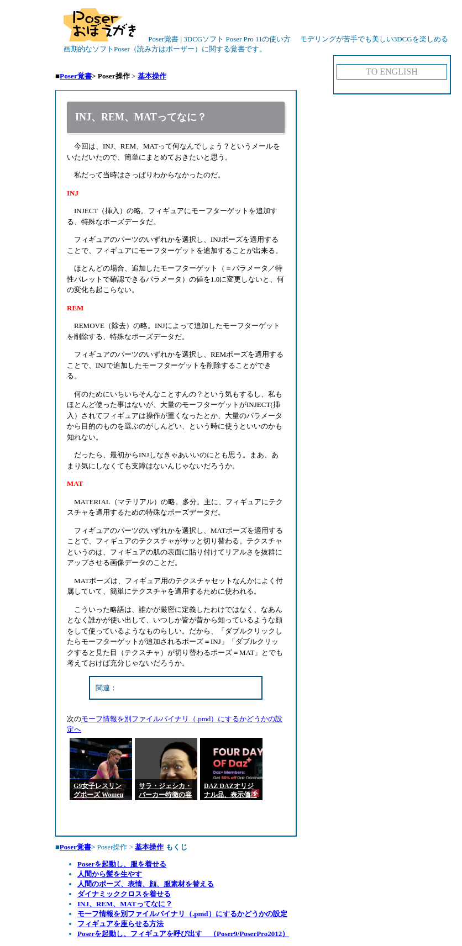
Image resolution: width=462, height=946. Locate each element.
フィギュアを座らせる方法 (120, 923)
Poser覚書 (76, 76)
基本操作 (152, 76)
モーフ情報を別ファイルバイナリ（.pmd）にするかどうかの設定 (182, 914)
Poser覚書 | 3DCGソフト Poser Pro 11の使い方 (177, 39)
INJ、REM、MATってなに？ (124, 904)
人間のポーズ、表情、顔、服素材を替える (145, 884)
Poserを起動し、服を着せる (121, 864)
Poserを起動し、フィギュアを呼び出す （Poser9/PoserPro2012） (183, 933)
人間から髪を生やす (109, 874)
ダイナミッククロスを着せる (124, 894)
